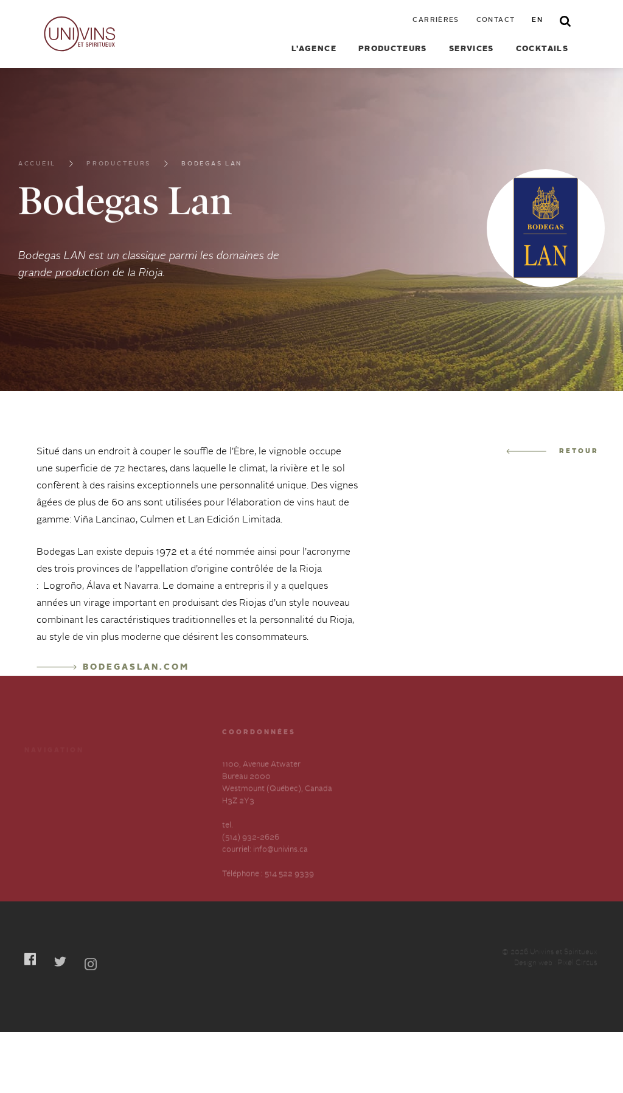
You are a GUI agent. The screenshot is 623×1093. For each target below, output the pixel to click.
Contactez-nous (142, 811)
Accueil (37, 170)
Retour (552, 451)
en (537, 21)
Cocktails (542, 49)
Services (471, 49)
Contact (495, 21)
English (126, 833)
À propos (41, 811)
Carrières (435, 21)
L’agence (313, 49)
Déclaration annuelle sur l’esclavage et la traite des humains (67, 845)
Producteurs (392, 49)
